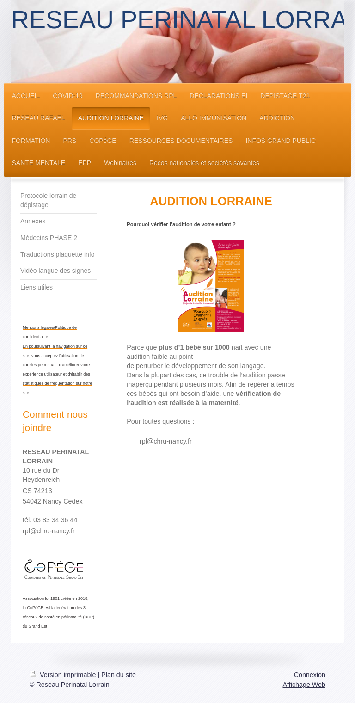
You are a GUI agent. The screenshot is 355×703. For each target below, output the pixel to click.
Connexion (309, 674)
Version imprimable (64, 674)
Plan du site (118, 674)
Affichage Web (304, 684)
